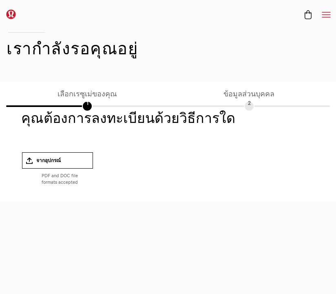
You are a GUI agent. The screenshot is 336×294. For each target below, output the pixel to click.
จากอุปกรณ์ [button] (48, 160)
